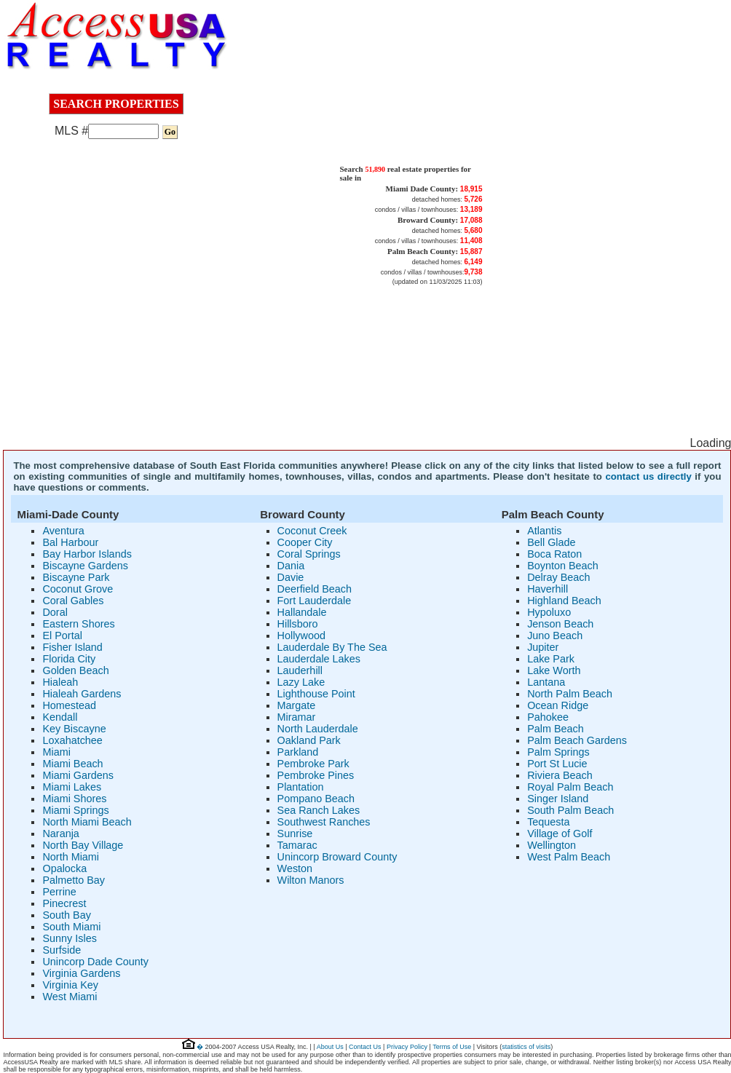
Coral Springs (309, 554)
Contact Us (365, 1046)
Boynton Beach (562, 565)
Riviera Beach (560, 775)
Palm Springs (558, 752)
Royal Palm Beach (570, 787)
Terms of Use (451, 1046)
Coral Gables (72, 600)
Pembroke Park (313, 763)
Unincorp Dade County (95, 961)
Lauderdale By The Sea (332, 647)
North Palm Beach (569, 694)
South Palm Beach (570, 810)
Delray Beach (558, 577)
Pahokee (548, 717)
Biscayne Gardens (85, 565)
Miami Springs (75, 810)
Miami (56, 752)
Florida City (68, 659)
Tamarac (297, 845)
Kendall (59, 717)
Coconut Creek (312, 530)
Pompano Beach (316, 798)
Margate (296, 705)
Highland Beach (564, 600)
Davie (290, 577)
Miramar (296, 717)
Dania (291, 565)
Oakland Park (309, 740)
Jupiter (542, 647)
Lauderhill (300, 670)
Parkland (298, 752)
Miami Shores (74, 798)
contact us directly (648, 476)
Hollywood (301, 635)
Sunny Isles (69, 938)
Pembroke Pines (316, 775)
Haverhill (547, 589)
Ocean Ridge (557, 705)
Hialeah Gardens (81, 694)
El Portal (62, 635)
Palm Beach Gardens (577, 740)
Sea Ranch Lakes (318, 810)
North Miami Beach (86, 822)
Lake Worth (553, 670)
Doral (54, 612)
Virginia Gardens (81, 973)
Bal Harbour (70, 542)
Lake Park (550, 659)
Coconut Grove (77, 589)
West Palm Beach (568, 857)
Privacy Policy (407, 1046)
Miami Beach (72, 763)
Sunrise (295, 833)
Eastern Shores (78, 624)
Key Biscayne (74, 729)
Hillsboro (297, 624)
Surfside (61, 950)
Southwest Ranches (324, 822)
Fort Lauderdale (314, 600)
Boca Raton (554, 554)
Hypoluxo (549, 612)
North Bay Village (82, 845)
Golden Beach (75, 670)
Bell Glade (551, 542)
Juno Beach (554, 635)
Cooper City (305, 542)
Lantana (546, 682)
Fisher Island (72, 647)
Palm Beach (555, 729)
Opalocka (64, 868)
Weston (295, 868)
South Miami (71, 927)
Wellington (551, 845)
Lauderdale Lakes (318, 659)
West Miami (69, 996)
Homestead (69, 705)
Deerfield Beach (314, 589)
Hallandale (302, 612)
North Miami (70, 857)
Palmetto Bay (73, 880)
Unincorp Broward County (337, 857)
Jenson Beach (560, 624)
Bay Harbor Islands (86, 554)
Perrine (59, 892)
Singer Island (557, 798)
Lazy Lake (301, 682)
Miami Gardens (78, 775)
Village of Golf (559, 833)
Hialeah (60, 682)
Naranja (60, 833)
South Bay (66, 915)
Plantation (300, 787)
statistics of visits (526, 1046)
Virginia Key (70, 985)
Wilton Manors (310, 880)
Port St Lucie (557, 763)
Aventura (63, 530)
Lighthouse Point (316, 694)
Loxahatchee (72, 740)
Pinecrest (64, 903)
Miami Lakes (71, 787)
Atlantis (544, 530)
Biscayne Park (75, 577)
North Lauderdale (317, 729)
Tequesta (548, 822)
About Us (330, 1046)
